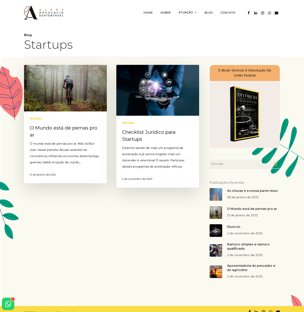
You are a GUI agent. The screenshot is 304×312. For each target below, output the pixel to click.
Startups (36, 118)
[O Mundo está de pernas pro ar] (65, 124)
